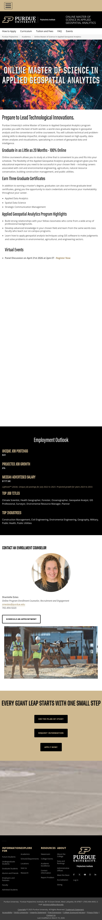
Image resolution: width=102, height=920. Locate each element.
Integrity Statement (38, 912)
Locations (25, 863)
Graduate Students (10, 868)
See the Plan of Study (51, 719)
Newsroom (45, 854)
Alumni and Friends (10, 873)
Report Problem (47, 877)
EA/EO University (21, 912)
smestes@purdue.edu (13, 604)
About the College (61, 855)
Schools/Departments (30, 858)
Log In (75, 880)
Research (24, 873)
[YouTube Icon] (85, 874)
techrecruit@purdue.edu (53, 904)
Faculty (5, 885)
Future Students (9, 857)
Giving (59, 884)
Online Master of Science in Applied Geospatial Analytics (81, 19)
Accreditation (62, 880)
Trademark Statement (74, 909)
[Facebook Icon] (73, 874)
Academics (26, 36)
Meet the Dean (63, 875)
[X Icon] (80, 874)
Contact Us (51, 915)
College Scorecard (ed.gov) (74, 912)
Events (69, 31)
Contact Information (46, 871)
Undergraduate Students (8, 862)
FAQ (59, 31)
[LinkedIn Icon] (95, 874)
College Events (47, 858)
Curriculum (26, 31)
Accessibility (7, 912)
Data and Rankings (61, 862)
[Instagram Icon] (90, 874)
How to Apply (9, 31)
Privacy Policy (92, 912)
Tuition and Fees (44, 31)
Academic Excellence (45, 864)
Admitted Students (10, 889)
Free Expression (54, 912)
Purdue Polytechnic (10, 36)
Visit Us (24, 868)
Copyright (22, 909)
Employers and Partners (8, 879)
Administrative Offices (63, 869)
